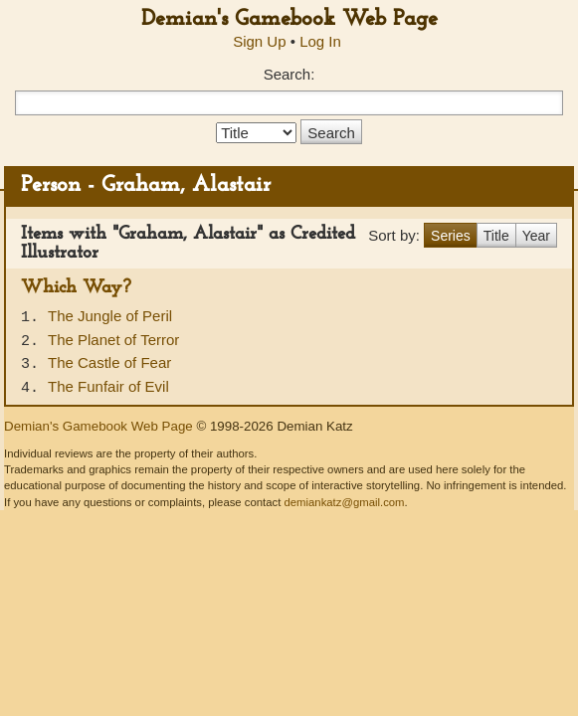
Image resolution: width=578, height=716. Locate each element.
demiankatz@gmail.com (344, 502)
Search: (289, 74)
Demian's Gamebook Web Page (289, 19)
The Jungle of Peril (110, 315)
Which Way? (75, 287)
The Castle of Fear (109, 362)
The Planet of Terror (113, 339)
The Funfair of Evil (108, 386)
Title (496, 236)
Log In (320, 41)
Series (451, 236)
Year (536, 236)
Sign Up (259, 41)
